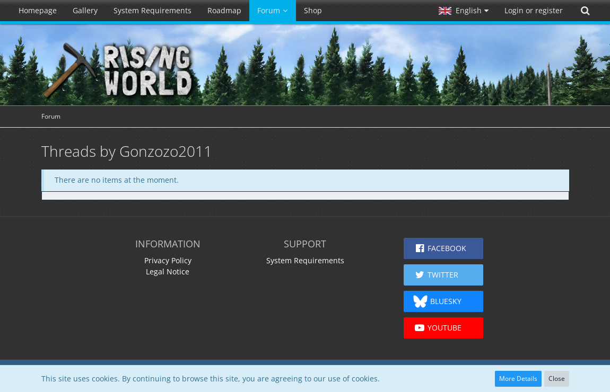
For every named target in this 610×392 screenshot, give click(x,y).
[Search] (585, 10)
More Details (518, 378)
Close (556, 378)
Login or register (533, 10)
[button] (463, 10)
